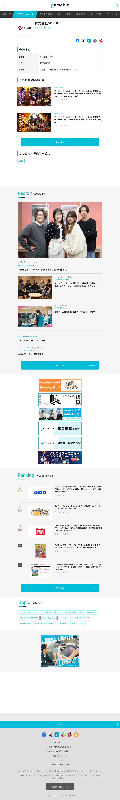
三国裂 (21, 161)
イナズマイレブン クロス (29, 612)
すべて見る (60, 142)
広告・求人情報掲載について (60, 747)
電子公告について (60, 755)
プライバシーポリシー (60, 764)
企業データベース (25, 14)
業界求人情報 (45, 14)
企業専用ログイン (60, 787)
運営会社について (60, 742)
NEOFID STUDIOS (78, 623)
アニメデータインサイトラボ (51, 612)
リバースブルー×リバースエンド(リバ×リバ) (74, 618)
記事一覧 (6, 14)
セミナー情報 (64, 14)
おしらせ (60, 760)
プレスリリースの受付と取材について (60, 751)
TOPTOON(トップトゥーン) (74, 612)
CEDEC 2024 (91, 612)
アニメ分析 (112, 14)
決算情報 (80, 14)
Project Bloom (25, 623)
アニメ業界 (96, 14)
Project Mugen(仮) (48, 618)
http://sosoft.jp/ (42, 28)
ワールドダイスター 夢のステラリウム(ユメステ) (51, 623)
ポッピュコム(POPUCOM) (29, 618)
